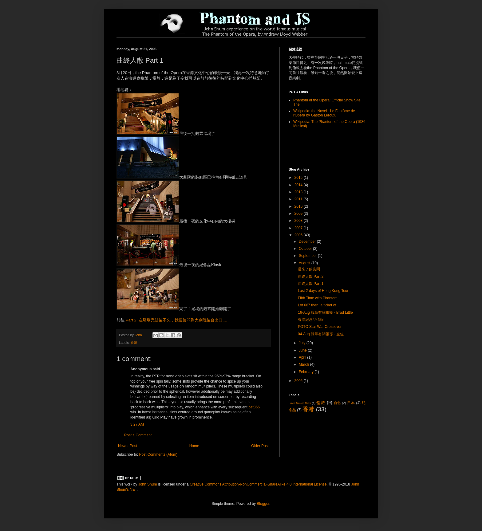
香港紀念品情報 (311, 319)
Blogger (263, 504)
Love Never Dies (300, 403)
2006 (299, 235)
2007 (299, 228)
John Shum (147, 484)
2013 (299, 192)
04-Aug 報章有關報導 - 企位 (321, 334)
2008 (299, 220)
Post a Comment (138, 435)
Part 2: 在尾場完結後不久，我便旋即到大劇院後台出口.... (176, 320)
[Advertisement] (325, 147)
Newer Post (127, 446)
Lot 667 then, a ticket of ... (319, 305)
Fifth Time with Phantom (318, 298)
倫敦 (320, 402)
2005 (299, 381)
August (305, 263)
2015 (299, 177)
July (302, 343)
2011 (299, 199)
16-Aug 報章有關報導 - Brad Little (325, 312)
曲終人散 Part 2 (310, 276)
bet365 (254, 407)
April (303, 357)
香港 (134, 342)
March (304, 364)
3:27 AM (137, 424)
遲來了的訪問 (309, 269)
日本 (351, 403)
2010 (299, 206)
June (303, 350)
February (306, 372)
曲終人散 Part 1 (310, 283)
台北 (337, 403)
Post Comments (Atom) (158, 454)
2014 (299, 185)
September (308, 256)
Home (194, 446)
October (306, 248)
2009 (299, 213)
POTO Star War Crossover (320, 326)
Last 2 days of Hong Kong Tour (323, 291)
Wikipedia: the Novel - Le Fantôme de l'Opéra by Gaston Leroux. (324, 113)
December (308, 241)
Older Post (260, 446)
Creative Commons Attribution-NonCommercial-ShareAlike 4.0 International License (258, 484)
